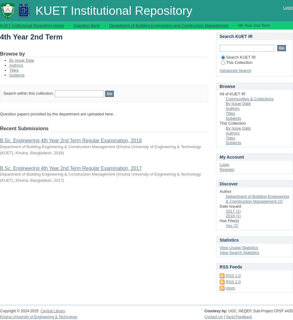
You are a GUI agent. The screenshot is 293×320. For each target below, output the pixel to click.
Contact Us (213, 317)
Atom (230, 288)
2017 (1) (233, 211)
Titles (14, 70)
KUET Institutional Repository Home (32, 25)
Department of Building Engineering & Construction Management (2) (257, 199)
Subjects (17, 75)
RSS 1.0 (233, 275)
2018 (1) (233, 216)
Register (227, 169)
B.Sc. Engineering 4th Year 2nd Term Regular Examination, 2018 (71, 140)
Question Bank (86, 25)
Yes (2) (232, 225)
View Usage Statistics (239, 247)
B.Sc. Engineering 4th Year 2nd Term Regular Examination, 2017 (71, 168)
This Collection (236, 62)
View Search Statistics (239, 252)
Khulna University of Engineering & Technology (38, 317)
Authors (16, 65)
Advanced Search (235, 70)
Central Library (53, 311)
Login (288, 7)
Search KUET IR (238, 57)
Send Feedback (239, 317)
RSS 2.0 (233, 282)
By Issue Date (21, 60)
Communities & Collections (250, 99)
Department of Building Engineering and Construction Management (169, 25)
